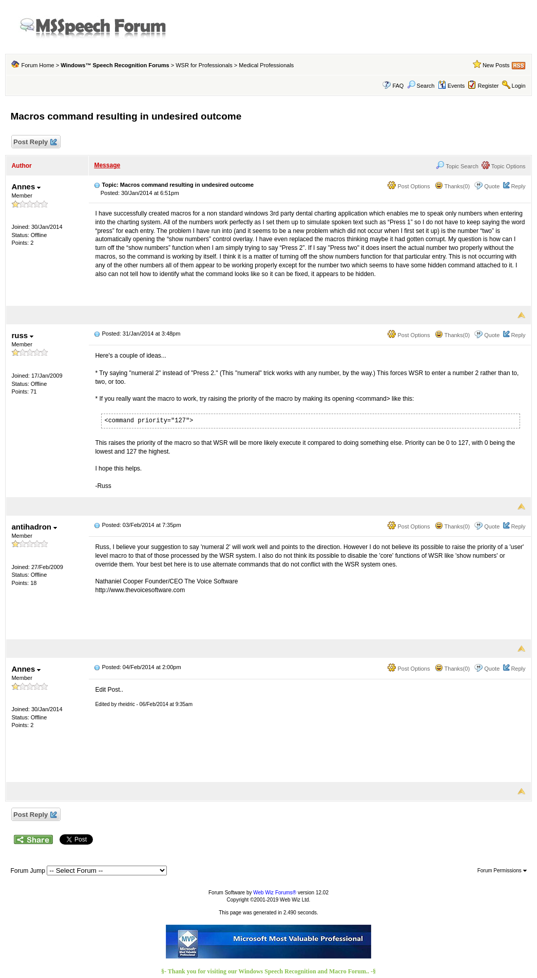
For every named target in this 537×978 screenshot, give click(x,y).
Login (519, 86)
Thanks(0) (452, 186)
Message (107, 165)
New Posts (496, 65)
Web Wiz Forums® (274, 892)
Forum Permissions (502, 870)
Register (487, 86)
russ (22, 335)
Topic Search (457, 166)
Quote (492, 186)
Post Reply (34, 142)
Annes (26, 186)
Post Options (409, 186)
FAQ (398, 86)
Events (451, 86)
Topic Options (504, 166)
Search (421, 86)
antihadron (34, 526)
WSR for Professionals (204, 65)
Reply (518, 186)
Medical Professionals (266, 65)
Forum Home (38, 65)
